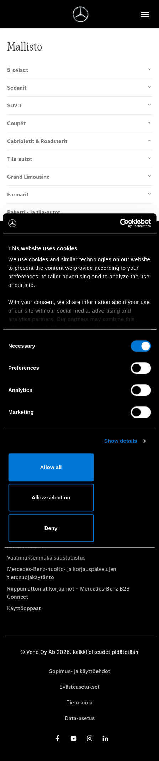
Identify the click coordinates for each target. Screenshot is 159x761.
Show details (120, 441)
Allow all (51, 467)
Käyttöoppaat (24, 608)
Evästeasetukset (79, 687)
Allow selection (50, 497)
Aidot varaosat (25, 546)
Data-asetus (80, 718)
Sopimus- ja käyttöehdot (79, 671)
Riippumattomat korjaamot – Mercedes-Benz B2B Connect (68, 592)
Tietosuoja (79, 702)
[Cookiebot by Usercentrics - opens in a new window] (120, 223)
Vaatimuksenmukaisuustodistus (46, 557)
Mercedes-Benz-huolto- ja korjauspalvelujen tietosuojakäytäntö (61, 573)
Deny (51, 528)
